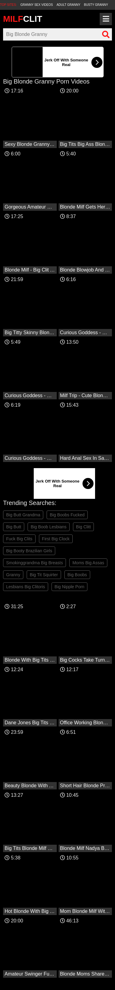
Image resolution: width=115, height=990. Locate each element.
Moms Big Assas (88, 562)
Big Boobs (77, 574)
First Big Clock (56, 538)
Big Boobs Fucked (67, 514)
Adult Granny (68, 4)
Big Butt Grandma (23, 514)
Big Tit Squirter (44, 574)
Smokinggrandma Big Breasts (34, 562)
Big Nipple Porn (69, 586)
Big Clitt (83, 526)
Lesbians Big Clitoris (25, 586)
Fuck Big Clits (19, 538)
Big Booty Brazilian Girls (29, 550)
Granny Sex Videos (37, 4)
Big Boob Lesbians (49, 526)
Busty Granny (96, 4)
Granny (13, 574)
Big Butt (13, 526)
